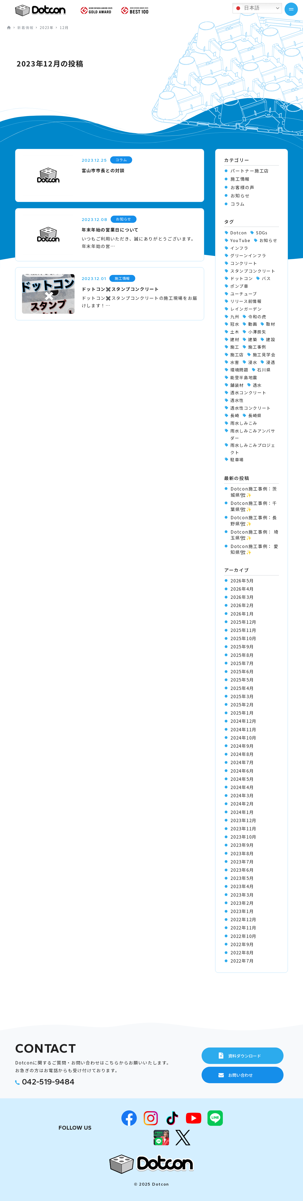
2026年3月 (242, 597)
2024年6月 (242, 771)
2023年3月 (242, 895)
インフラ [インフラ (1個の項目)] (239, 248)
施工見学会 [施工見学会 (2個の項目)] (264, 354)
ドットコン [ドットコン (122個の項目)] (241, 278)
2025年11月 (244, 630)
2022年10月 (244, 936)
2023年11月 (244, 828)
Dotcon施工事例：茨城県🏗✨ (254, 492)
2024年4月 (242, 787)
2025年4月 (242, 688)
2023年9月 (242, 845)
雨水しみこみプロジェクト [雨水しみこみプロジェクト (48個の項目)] (253, 448)
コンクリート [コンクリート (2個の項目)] (243, 263)
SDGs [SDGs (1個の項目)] (262, 232)
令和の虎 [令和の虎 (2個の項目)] (257, 316)
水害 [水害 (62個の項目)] (234, 362)
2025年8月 (242, 655)
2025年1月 (242, 713)
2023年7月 (242, 862)
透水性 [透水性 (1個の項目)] (237, 400)
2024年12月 (244, 721)
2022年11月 (244, 928)
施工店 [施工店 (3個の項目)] (237, 354)
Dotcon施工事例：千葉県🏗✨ (254, 506)
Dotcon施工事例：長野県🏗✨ (254, 520)
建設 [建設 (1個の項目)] (270, 339)
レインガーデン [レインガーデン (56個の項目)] (246, 309)
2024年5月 (242, 779)
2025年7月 (242, 663)
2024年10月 (244, 738)
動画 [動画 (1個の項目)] (252, 324)
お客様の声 (242, 187)
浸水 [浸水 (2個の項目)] (252, 362)
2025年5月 (242, 680)
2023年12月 (244, 820)
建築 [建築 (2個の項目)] (252, 339)
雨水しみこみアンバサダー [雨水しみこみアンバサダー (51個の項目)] (252, 434)
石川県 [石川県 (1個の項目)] (264, 370)
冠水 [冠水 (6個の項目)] (234, 324)
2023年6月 (242, 870)
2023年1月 (242, 911)
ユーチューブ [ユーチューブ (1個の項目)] (243, 294)
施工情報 (240, 179)
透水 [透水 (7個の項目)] (257, 385)
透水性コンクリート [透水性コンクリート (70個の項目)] (250, 408)
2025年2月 (242, 705)
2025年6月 (242, 671)
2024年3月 (242, 795)
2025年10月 (244, 638)
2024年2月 (242, 804)
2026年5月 (242, 581)
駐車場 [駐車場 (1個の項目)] (237, 459)
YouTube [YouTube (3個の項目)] (240, 240)
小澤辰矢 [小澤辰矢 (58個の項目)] (257, 332)
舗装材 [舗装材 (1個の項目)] (237, 385)
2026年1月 (242, 614)
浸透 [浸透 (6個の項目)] (270, 362)
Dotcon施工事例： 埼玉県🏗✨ (254, 535)
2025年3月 (242, 696)
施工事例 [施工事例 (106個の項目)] (257, 347)
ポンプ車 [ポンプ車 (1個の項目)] (239, 286)
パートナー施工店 (250, 171)
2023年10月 (244, 837)
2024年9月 (242, 746)
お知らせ (240, 196)
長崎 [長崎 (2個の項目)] (234, 415)
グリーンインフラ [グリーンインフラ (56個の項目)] (248, 255)
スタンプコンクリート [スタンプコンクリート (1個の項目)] (253, 271)
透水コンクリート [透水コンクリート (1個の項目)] (248, 392)
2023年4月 (242, 886)
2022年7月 (242, 961)
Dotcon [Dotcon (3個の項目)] (238, 232)
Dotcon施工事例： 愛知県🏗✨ (254, 549)
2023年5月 (242, 878)
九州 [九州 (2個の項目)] (234, 316)
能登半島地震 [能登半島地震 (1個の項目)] (243, 377)
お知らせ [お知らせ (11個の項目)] (268, 240)
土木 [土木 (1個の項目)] (234, 332)
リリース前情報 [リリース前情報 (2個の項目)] (246, 301)
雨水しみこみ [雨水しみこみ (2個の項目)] (243, 423)
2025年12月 (244, 622)
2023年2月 (242, 903)
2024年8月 (242, 754)
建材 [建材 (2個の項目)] (234, 339)
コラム (238, 204)
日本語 (247, 8)
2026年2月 (242, 605)
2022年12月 (244, 919)
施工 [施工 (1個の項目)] (234, 347)
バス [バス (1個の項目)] (266, 278)
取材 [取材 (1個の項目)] (270, 324)
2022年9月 (242, 944)
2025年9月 (242, 646)
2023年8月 (242, 853)
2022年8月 (242, 952)
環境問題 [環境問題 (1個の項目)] (239, 370)
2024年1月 (242, 812)
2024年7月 (242, 762)
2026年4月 (242, 589)
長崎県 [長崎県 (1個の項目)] (255, 415)
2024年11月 (244, 729)
